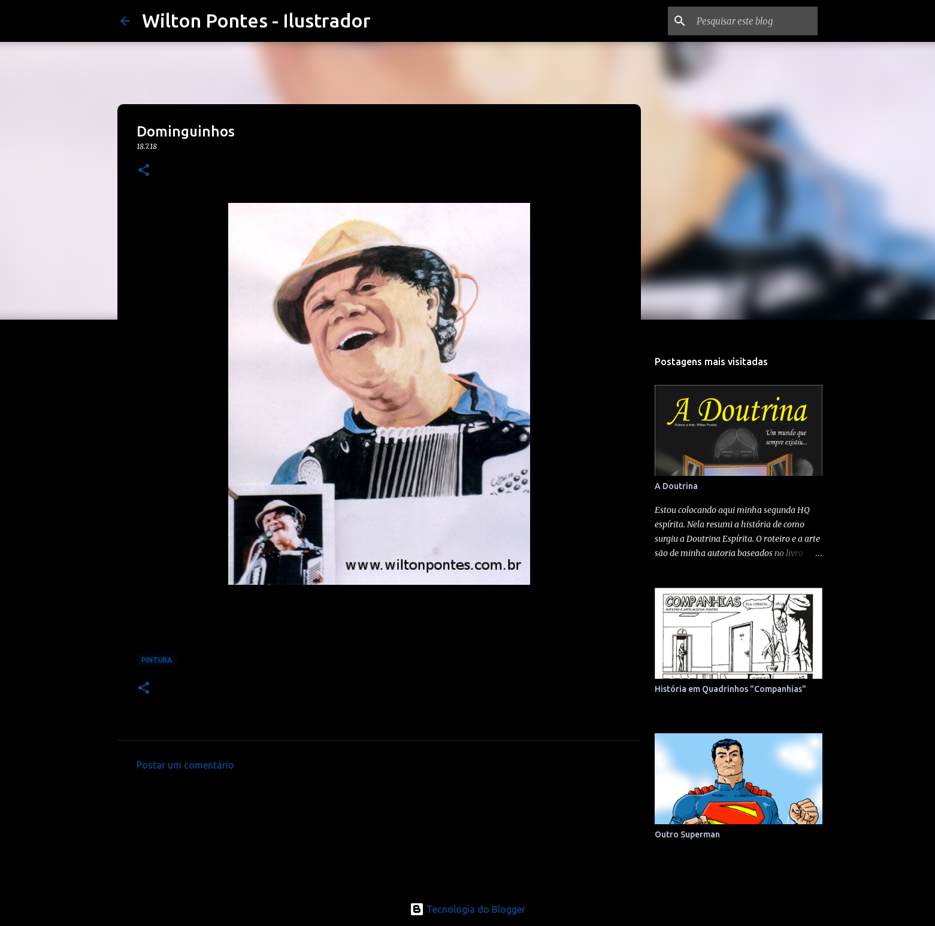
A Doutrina (676, 486)
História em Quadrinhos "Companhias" (730, 689)
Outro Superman (687, 834)
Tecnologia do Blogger (467, 909)
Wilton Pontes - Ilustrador (256, 20)
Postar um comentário (185, 765)
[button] (144, 171)
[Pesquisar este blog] (755, 21)
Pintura (156, 660)
